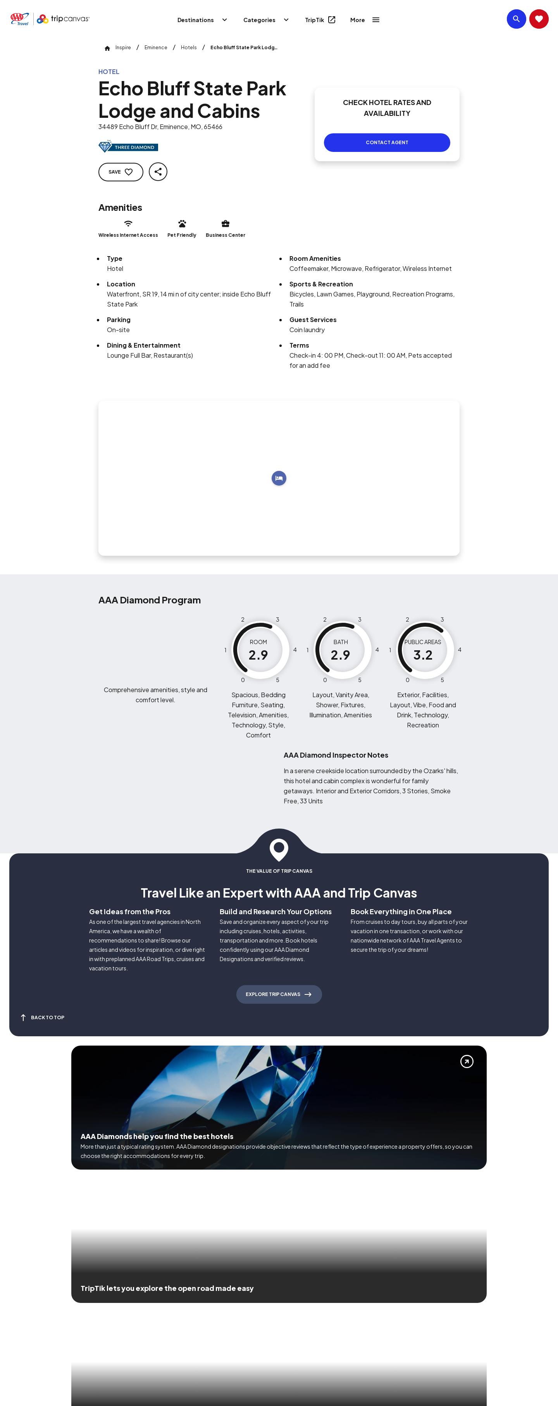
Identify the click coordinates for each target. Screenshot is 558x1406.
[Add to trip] (279, 469)
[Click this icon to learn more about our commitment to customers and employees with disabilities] (21, 1295)
